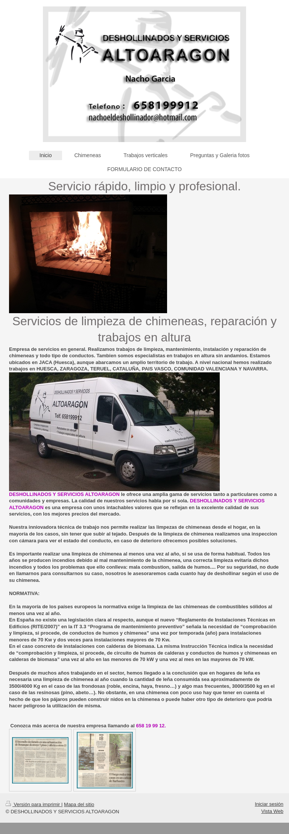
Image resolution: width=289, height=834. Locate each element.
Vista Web (272, 811)
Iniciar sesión (269, 804)
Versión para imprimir (33, 804)
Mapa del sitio (79, 804)
